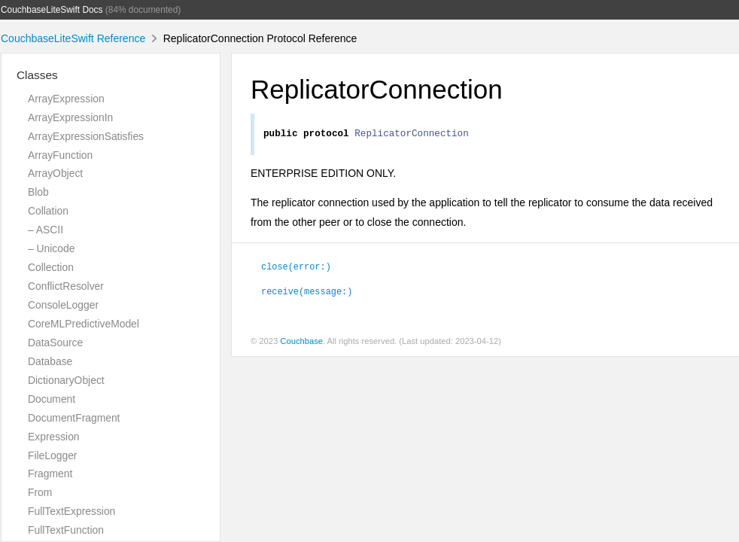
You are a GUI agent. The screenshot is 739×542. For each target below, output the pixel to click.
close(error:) (296, 268)
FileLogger (53, 455)
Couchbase (301, 343)
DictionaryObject (66, 380)
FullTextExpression (71, 511)
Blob (38, 192)
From (40, 492)
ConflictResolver (66, 286)
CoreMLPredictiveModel (83, 324)
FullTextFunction (66, 530)
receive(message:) (306, 293)
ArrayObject (55, 173)
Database (50, 361)
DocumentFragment (74, 418)
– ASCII (45, 230)
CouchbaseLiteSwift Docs (52, 10)
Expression (54, 437)
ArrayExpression (66, 99)
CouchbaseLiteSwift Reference (73, 38)
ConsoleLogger (63, 305)
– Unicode (51, 248)
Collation (48, 211)
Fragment (50, 473)
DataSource (55, 342)
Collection (51, 267)
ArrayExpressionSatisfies (86, 136)
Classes (37, 75)
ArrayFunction (60, 155)
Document (51, 399)
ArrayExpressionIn (70, 117)
